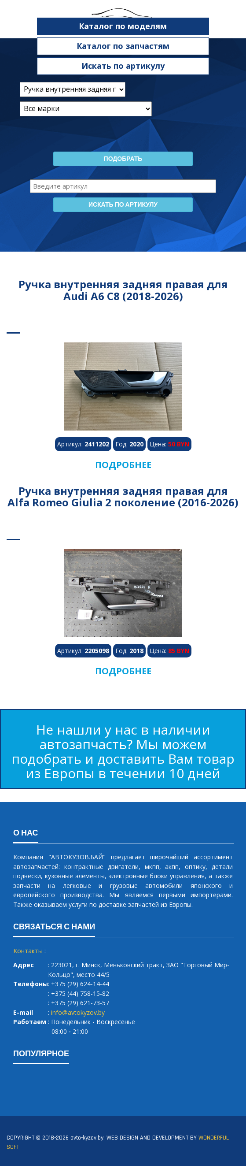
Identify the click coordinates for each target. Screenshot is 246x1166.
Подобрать (123, 159)
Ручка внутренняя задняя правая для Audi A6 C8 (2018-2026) (123, 290)
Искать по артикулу (123, 65)
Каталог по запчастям (123, 46)
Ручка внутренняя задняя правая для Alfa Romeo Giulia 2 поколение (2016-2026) (123, 496)
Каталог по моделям (123, 26)
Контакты (28, 951)
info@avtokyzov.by (78, 1012)
